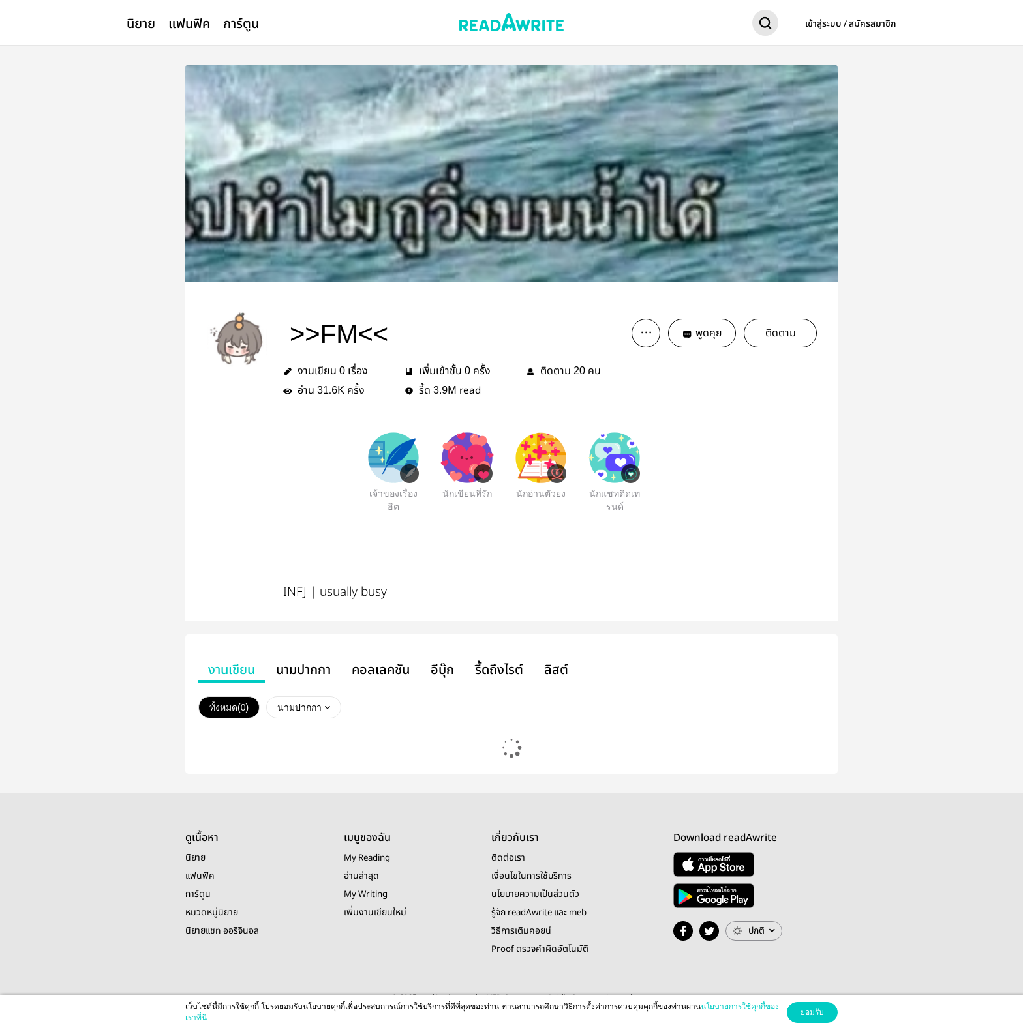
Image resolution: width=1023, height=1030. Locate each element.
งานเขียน (231, 670)
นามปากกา (303, 670)
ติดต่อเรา (508, 858)
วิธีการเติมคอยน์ (521, 931)
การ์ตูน (241, 24)
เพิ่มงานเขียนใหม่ (375, 912)
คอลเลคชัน (381, 670)
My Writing (366, 894)
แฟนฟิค (189, 24)
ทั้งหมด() (229, 707)
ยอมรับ (812, 1012)
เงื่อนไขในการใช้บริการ (531, 876)
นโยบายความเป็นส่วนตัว (535, 894)
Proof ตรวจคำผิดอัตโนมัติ (539, 949)
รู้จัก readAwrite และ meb (539, 912)
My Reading (367, 858)
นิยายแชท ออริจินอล (222, 931)
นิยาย (141, 24)
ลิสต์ (556, 670)
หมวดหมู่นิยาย (211, 912)
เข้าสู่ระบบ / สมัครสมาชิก (850, 24)
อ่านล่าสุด (361, 876)
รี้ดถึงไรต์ (499, 670)
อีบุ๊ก (442, 670)
